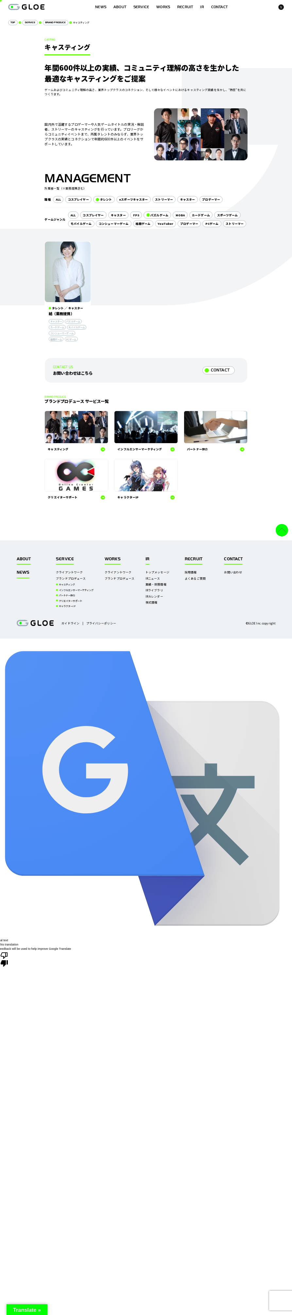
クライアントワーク (69, 572)
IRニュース (153, 578)
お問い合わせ (233, 572)
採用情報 (191, 572)
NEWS (23, 572)
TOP (12, 22)
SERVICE (141, 7)
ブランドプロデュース (71, 578)
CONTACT (220, 370)
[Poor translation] (4, 959)
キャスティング (67, 584)
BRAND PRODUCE (55, 22)
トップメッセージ (157, 572)
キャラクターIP (67, 606)
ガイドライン (70, 623)
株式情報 (152, 602)
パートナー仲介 (67, 595)
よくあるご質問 (195, 578)
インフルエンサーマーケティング (76, 590)
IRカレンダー (154, 596)
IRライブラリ (154, 590)
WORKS (163, 7)
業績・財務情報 (156, 584)
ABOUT (119, 7)
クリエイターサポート (70, 601)
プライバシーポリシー (101, 623)
